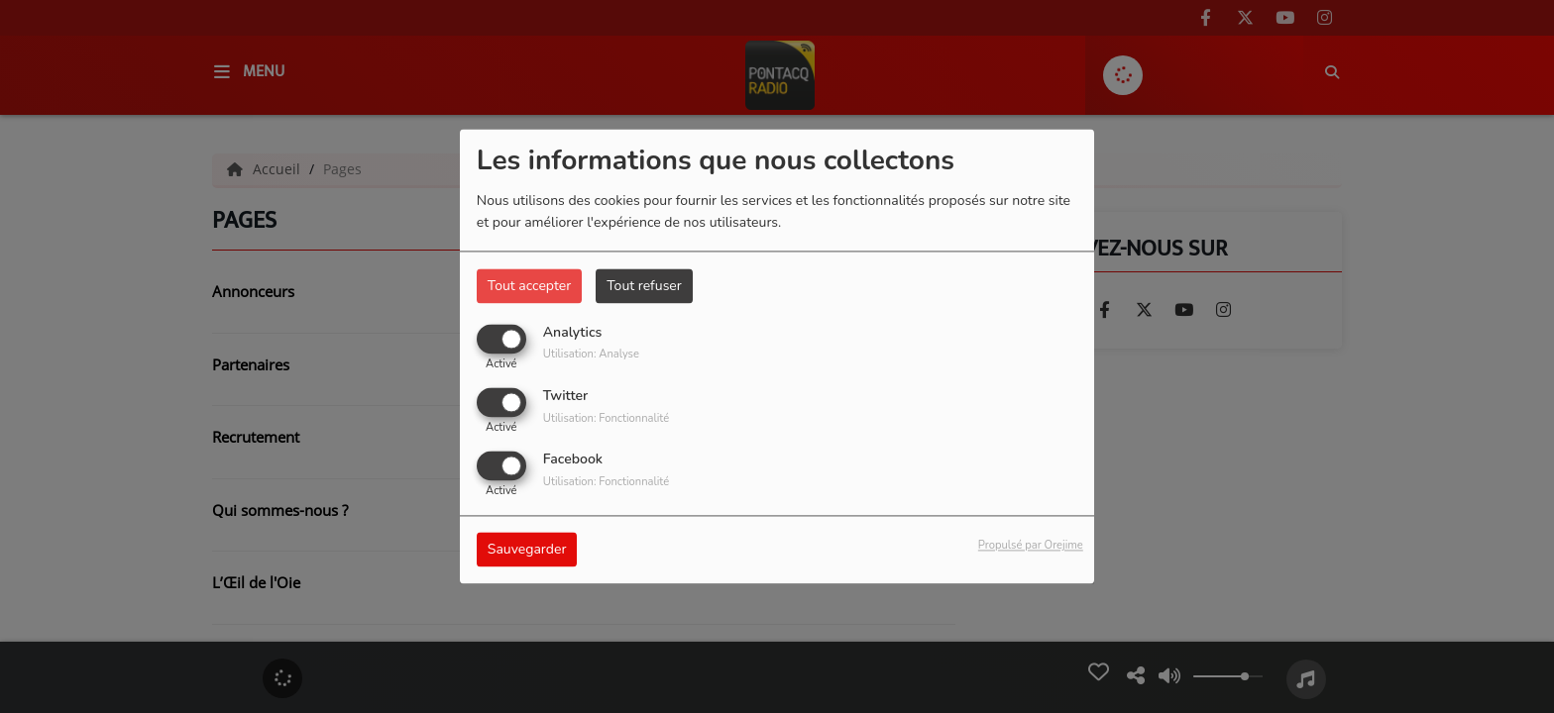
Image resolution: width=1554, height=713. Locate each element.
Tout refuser (644, 285)
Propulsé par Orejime (1030, 546)
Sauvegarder (527, 550)
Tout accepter (529, 285)
